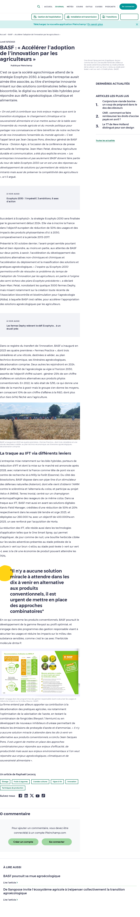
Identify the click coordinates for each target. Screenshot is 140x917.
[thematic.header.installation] (82, 17)
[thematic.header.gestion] (47, 17)
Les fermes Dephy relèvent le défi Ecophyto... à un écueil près (34, 327)
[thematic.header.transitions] (109, 17)
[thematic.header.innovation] (129, 17)
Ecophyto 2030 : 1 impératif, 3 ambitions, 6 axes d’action (33, 200)
